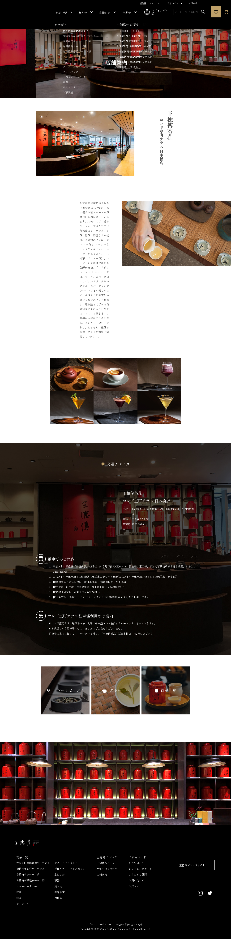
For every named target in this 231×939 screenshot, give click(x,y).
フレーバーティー (26, 886)
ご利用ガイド (137, 857)
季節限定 (59, 892)
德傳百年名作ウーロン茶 (30, 869)
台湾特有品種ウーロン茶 (30, 880)
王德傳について (107, 857)
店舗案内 (102, 874)
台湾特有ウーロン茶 (27, 874)
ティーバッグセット (65, 863)
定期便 (58, 898)
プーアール (22, 904)
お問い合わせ (136, 880)
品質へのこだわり (107, 869)
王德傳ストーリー (107, 863)
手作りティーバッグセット (69, 869)
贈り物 (58, 886)
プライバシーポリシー (100, 924)
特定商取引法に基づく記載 (129, 924)
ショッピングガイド (140, 869)
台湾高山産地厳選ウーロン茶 (33, 863)
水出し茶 (59, 874)
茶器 (57, 880)
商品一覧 (22, 857)
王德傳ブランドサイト (192, 865)
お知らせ (134, 886)
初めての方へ (136, 863)
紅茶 (18, 892)
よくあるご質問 (138, 874)
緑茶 (18, 898)
